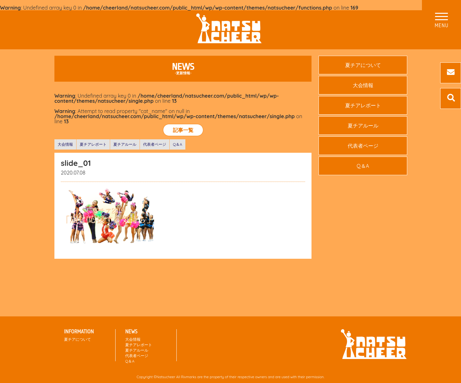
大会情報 (65, 144)
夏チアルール (124, 144)
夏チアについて (363, 65)
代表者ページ (154, 144)
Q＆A (177, 144)
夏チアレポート (93, 144)
